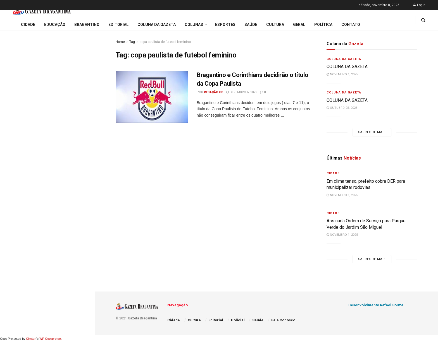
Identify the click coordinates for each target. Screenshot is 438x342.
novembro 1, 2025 (342, 74)
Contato (350, 24)
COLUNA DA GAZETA (28, 96)
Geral (11, 276)
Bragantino (16, 212)
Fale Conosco (18, 287)
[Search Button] (83, 328)
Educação (15, 180)
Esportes (14, 223)
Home (120, 42)
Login (419, 5)
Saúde (11, 265)
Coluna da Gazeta (22, 201)
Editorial (14, 191)
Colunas (194, 24)
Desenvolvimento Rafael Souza (375, 305)
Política (13, 255)
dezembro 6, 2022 (241, 92)
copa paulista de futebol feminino (165, 42)
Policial (13, 244)
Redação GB (213, 92)
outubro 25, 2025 (342, 108)
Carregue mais (47, 125)
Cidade (12, 169)
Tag (132, 42)
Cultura (12, 233)
